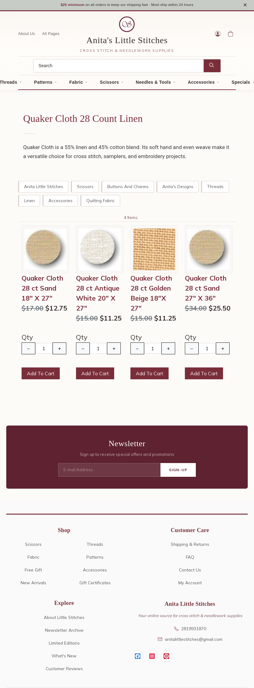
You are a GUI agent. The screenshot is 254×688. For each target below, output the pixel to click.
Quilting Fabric (100, 202)
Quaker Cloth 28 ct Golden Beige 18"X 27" (151, 295)
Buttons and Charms (128, 188)
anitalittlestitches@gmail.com (190, 641)
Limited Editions (64, 644)
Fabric (76, 84)
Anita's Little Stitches (127, 42)
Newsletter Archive (64, 632)
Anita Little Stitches (43, 188)
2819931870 (190, 630)
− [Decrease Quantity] (28, 350)
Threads (215, 188)
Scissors (109, 84)
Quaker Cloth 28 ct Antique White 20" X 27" (97, 295)
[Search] (118, 67)
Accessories (201, 84)
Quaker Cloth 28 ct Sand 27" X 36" (205, 290)
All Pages (51, 35)
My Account (190, 584)
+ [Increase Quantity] (59, 350)
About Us (26, 35)
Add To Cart (40, 375)
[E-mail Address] (109, 472)
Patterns (43, 84)
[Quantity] (44, 350)
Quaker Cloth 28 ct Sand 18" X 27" (42, 290)
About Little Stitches (64, 619)
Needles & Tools (153, 84)
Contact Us (190, 572)
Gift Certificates (95, 584)
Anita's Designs (177, 188)
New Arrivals (33, 584)
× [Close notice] (245, 6)
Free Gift (33, 572)
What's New (64, 657)
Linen (29, 202)
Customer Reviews (64, 670)
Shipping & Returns (190, 546)
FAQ (190, 559)
